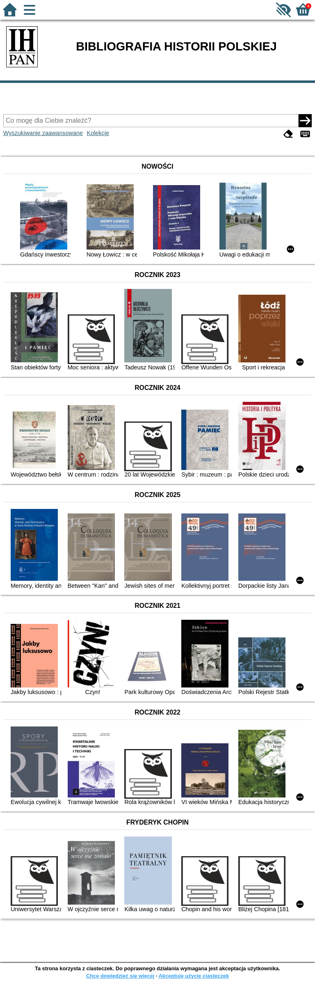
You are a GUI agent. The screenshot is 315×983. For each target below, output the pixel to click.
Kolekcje (98, 133)
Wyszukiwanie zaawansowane (43, 133)
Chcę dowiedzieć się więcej (120, 976)
